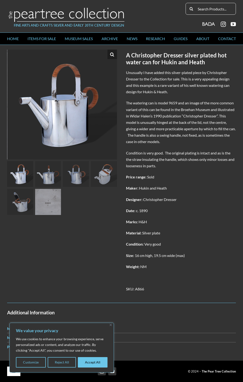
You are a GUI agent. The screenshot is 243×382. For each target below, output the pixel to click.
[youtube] (233, 24)
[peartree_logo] (66, 8)
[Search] (191, 9)
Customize (31, 362)
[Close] (111, 325)
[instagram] (223, 24)
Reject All (62, 362)
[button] (112, 54)
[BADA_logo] (209, 22)
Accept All (92, 362)
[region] (61, 348)
